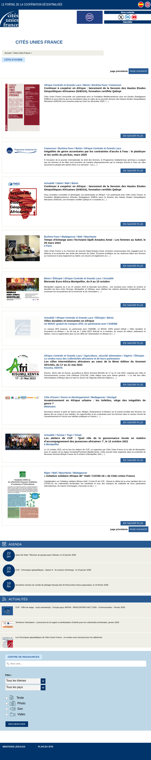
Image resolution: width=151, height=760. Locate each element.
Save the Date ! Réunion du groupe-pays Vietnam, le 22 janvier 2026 (39, 555)
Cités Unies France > (22, 53)
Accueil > (9, 53)
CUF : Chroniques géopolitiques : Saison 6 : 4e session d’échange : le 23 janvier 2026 (47, 570)
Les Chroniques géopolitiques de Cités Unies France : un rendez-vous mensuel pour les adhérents (52, 642)
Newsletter (127, 22)
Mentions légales (14, 746)
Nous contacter (127, 12)
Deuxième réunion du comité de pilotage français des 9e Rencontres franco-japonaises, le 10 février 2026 (55, 585)
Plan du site (45, 746)
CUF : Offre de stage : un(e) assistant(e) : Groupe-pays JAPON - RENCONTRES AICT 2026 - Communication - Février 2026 (63, 612)
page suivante (138, 71)
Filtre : (8, 675)
